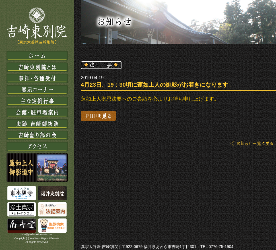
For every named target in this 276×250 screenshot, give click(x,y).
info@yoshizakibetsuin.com (36, 234)
